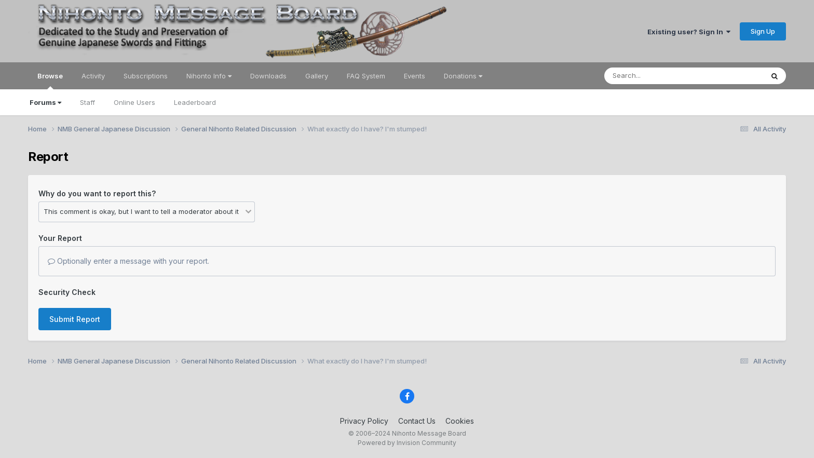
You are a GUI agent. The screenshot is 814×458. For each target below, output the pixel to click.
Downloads (268, 76)
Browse (50, 80)
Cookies (459, 420)
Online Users (134, 102)
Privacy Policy (364, 420)
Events (414, 76)
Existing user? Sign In (688, 32)
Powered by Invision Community (407, 443)
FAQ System (366, 76)
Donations (463, 76)
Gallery (316, 76)
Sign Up (763, 31)
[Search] (655, 76)
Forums (45, 102)
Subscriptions (146, 76)
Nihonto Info (209, 76)
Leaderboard (195, 102)
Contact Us (417, 420)
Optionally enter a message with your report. (128, 261)
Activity (93, 76)
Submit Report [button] (74, 319)
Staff (87, 102)
